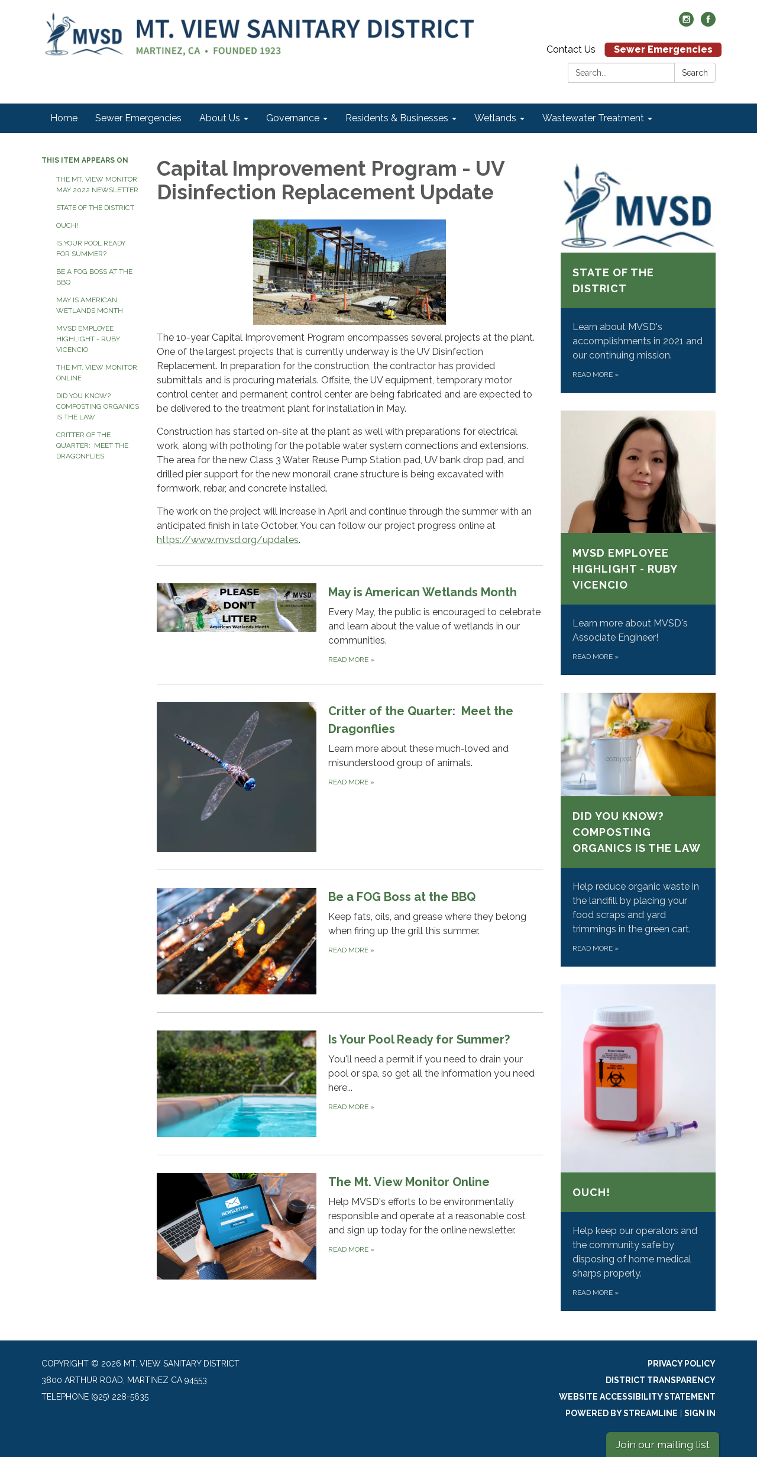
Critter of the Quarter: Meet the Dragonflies (92, 445)
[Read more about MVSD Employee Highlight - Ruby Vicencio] (638, 543)
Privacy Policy (682, 1363)
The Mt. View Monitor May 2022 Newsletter (97, 184)
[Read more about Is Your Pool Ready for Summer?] (350, 1083)
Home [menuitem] (63, 118)
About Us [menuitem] (219, 118)
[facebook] (708, 23)
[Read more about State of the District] (638, 278)
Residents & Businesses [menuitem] (396, 118)
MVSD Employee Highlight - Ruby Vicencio (88, 339)
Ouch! (67, 225)
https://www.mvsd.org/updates (228, 539)
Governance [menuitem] (292, 118)
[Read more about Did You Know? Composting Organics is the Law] (638, 830)
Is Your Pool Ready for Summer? (90, 248)
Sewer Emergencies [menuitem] (138, 118)
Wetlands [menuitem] (495, 118)
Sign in (700, 1413)
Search (695, 72)
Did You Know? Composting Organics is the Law (97, 406)
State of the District (95, 207)
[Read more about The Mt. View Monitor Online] (350, 1226)
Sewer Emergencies (663, 49)
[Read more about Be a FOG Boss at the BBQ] (350, 941)
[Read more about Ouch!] (638, 1147)
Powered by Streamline (621, 1413)
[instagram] (686, 23)
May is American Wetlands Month (89, 305)
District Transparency (661, 1380)
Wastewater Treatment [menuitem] (593, 118)
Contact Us (571, 49)
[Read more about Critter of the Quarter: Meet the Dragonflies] (350, 777)
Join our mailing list (663, 1444)
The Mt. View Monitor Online (96, 372)
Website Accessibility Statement (637, 1396)
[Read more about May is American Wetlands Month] (350, 624)
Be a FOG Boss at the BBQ (94, 276)
